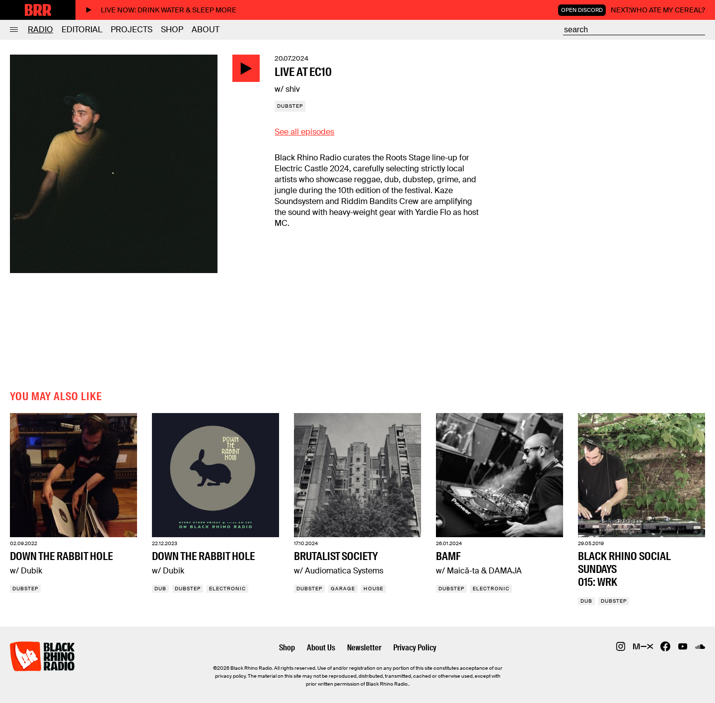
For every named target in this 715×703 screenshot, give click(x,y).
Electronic (227, 588)
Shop (172, 29)
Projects (131, 29)
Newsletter (364, 647)
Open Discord (582, 9)
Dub (160, 588)
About (205, 29)
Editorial (82, 29)
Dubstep (290, 106)
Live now (160, 9)
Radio (40, 29)
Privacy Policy (414, 647)
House (373, 588)
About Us (321, 647)
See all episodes (304, 132)
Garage (343, 588)
